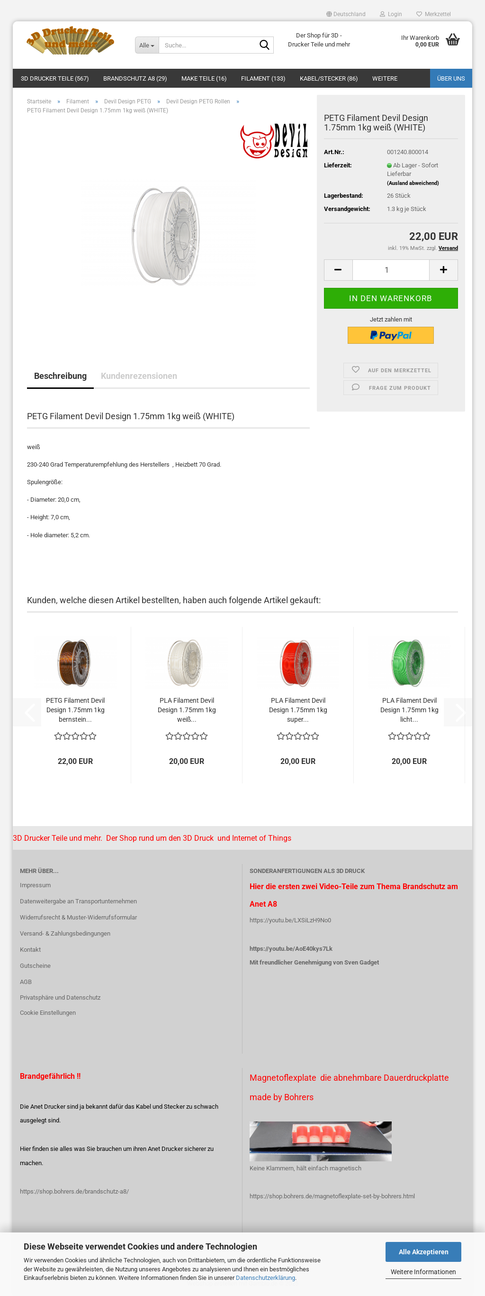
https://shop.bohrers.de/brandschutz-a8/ (74, 1191)
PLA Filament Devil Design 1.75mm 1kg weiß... (187, 710)
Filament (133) (263, 78)
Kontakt (30, 949)
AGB (26, 981)
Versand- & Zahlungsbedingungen (65, 933)
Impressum (35, 885)
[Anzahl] (391, 270)
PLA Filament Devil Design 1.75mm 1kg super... (298, 710)
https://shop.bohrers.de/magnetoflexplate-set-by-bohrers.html (332, 1196)
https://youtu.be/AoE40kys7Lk (291, 948)
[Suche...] (147, 45)
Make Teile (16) (204, 78)
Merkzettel (433, 14)
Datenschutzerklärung (265, 1277)
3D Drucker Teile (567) (55, 78)
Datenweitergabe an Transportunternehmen (78, 901)
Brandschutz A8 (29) (135, 78)
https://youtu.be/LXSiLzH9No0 (290, 920)
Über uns (451, 78)
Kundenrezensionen (139, 376)
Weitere (384, 78)
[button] (346, 14)
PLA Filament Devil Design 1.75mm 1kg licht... (409, 710)
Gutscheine (35, 965)
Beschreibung (60, 376)
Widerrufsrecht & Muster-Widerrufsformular (78, 917)
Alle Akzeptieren (424, 1252)
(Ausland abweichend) (413, 183)
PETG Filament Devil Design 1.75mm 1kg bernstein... (75, 710)
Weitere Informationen (423, 1272)
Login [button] (391, 14)
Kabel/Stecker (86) (329, 78)
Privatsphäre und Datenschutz (60, 997)
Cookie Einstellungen (48, 1012)
